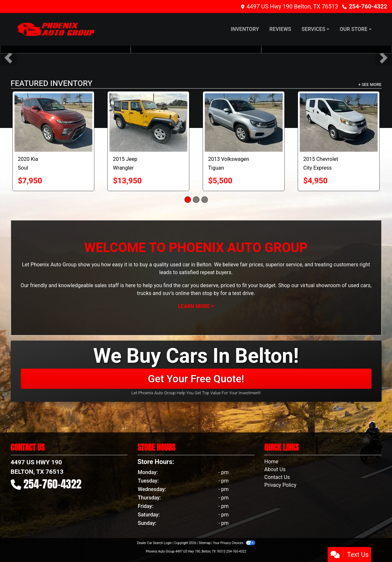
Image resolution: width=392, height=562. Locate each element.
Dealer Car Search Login (154, 543)
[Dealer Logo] (56, 29)
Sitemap (204, 543)
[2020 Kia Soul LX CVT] (53, 122)
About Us (274, 469)
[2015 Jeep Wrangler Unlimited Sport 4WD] (148, 122)
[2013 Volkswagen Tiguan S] (243, 122)
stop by (210, 293)
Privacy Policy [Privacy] (280, 485)
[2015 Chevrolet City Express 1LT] (338, 122)
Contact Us (277, 477)
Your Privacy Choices (234, 543)
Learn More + (196, 306)
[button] (8, 57)
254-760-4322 (368, 6)
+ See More (370, 84)
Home (271, 461)
